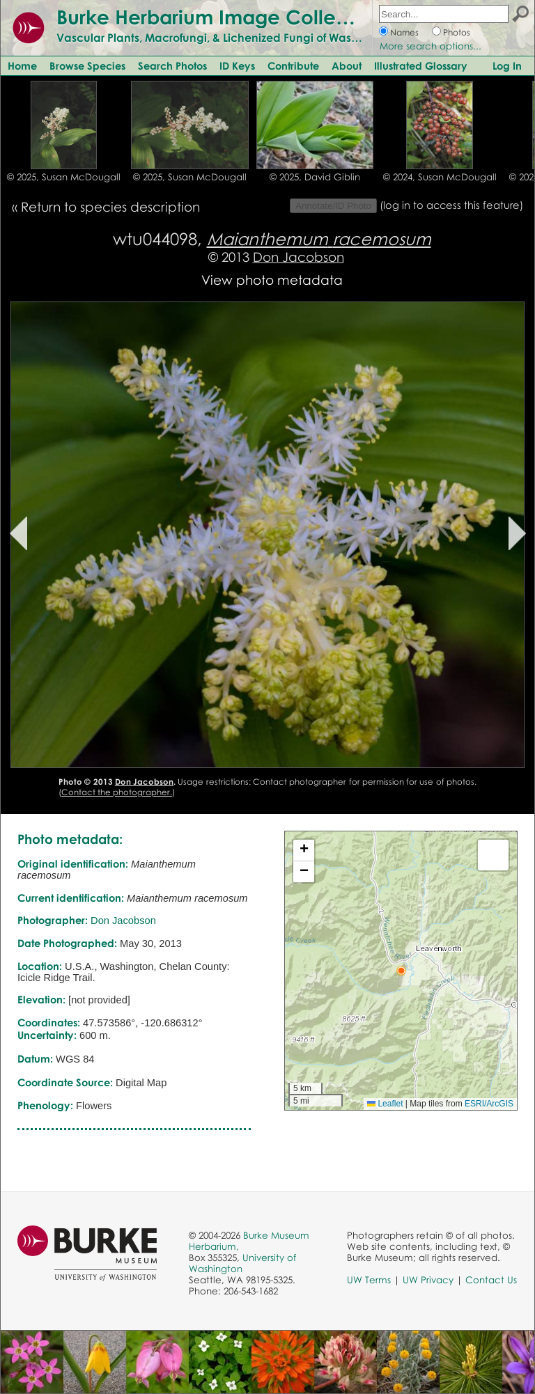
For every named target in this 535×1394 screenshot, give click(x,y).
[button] (401, 971)
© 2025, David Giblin (315, 176)
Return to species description (110, 206)
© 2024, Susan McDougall (440, 176)
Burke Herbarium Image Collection (219, 17)
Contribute (293, 65)
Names (404, 32)
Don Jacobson (298, 257)
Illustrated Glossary (420, 65)
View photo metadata (272, 280)
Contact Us (491, 1279)
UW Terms (369, 1279)
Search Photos (172, 65)
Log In (507, 65)
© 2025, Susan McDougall (64, 176)
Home (22, 65)
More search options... (430, 46)
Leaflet (385, 1104)
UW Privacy (428, 1279)
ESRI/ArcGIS (489, 1104)
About (347, 65)
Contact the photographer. (116, 792)
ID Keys (237, 65)
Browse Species (87, 65)
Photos (456, 32)
